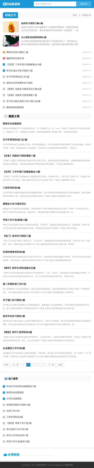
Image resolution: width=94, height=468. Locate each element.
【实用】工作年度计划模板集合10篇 (23, 64)
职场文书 (86, 15)
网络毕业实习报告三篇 (17, 52)
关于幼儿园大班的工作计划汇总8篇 (23, 101)
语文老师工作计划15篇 (17, 429)
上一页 (16, 365)
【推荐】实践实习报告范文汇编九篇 (23, 89)
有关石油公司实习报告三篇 (19, 70)
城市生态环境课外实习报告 (19, 83)
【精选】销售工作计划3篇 (19, 423)
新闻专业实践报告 (15, 392)
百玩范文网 (41, 465)
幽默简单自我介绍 (15, 58)
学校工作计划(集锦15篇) (18, 441)
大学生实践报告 (14, 398)
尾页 (60, 365)
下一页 (51, 365)
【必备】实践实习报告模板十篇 (21, 95)
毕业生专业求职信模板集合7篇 (21, 386)
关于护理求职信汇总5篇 (17, 76)
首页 (75, 15)
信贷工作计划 (13, 411)
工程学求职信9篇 (14, 417)
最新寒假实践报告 (15, 107)
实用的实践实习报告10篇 (18, 404)
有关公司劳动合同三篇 (17, 435)
